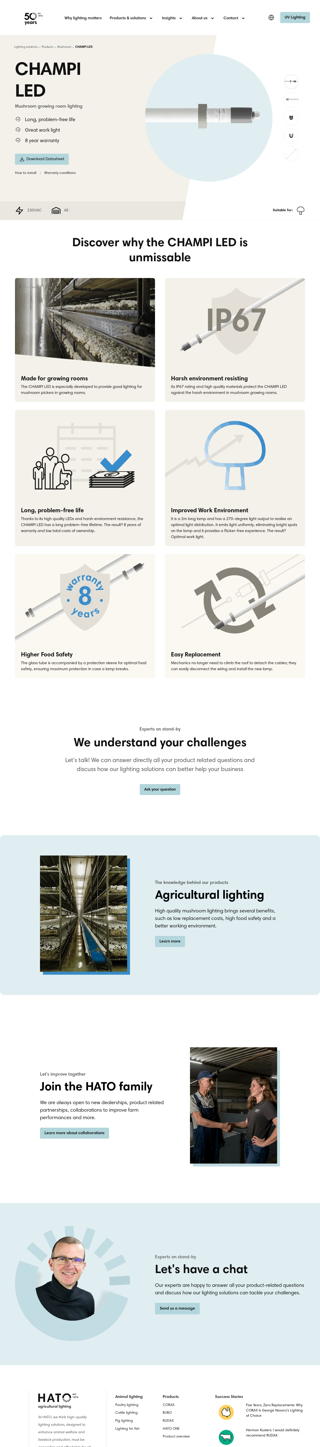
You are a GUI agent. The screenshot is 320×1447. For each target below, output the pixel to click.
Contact (231, 18)
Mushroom (64, 47)
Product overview (176, 1436)
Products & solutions (128, 18)
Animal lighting (129, 1397)
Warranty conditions (60, 173)
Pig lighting (124, 1421)
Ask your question (160, 790)
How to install (25, 173)
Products (47, 47)
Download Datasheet (45, 159)
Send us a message (177, 1309)
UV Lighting (295, 18)
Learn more (170, 941)
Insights (169, 18)
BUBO (167, 1413)
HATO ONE (171, 1429)
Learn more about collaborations (74, 1133)
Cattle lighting (126, 1413)
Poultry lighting (126, 1405)
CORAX (168, 1405)
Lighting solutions (26, 47)
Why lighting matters (83, 18)
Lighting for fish (127, 1429)
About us (200, 18)
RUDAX (168, 1421)
